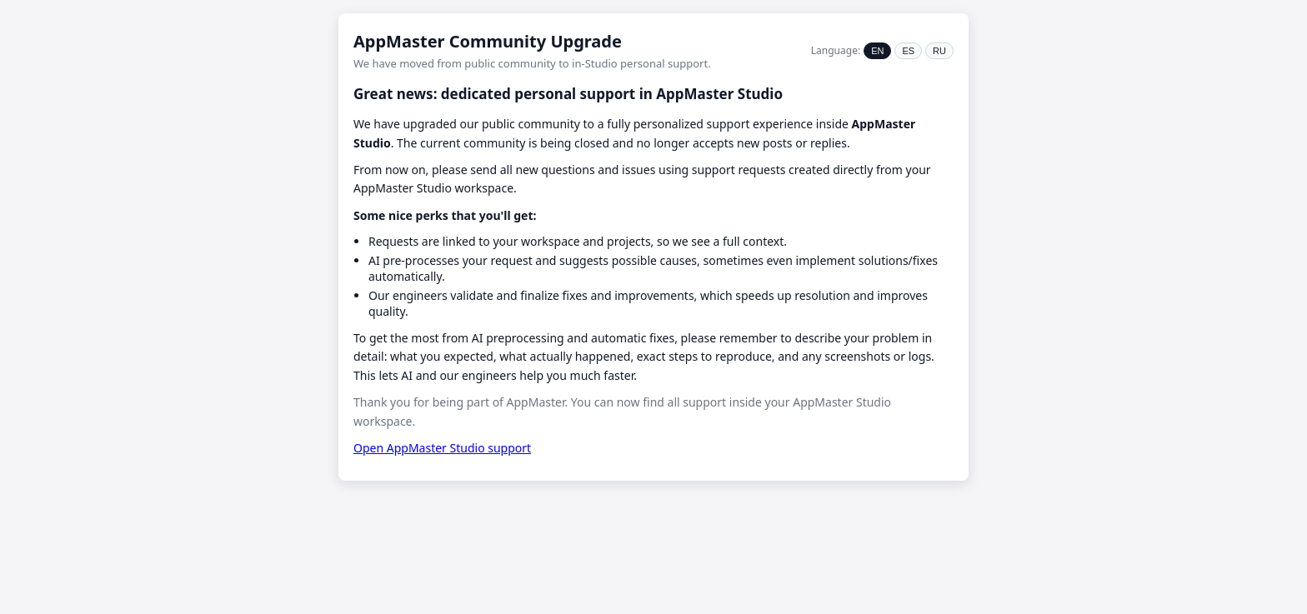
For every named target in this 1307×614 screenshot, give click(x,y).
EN (877, 51)
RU (939, 51)
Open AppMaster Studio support (442, 448)
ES (908, 51)
